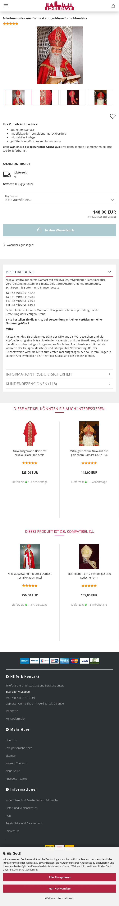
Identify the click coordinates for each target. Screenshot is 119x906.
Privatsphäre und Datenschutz (24, 823)
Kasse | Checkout (16, 763)
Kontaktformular (15, 718)
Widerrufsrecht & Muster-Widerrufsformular (32, 800)
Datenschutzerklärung (25, 869)
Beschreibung (20, 272)
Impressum (12, 831)
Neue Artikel (13, 771)
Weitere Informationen (59, 898)
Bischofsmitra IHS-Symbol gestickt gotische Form (89, 575)
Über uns (11, 740)
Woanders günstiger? (20, 245)
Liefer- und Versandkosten (22, 808)
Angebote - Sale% (16, 778)
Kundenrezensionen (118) (31, 383)
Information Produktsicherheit (39, 374)
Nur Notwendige (60, 888)
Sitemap (11, 755)
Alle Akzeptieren (60, 877)
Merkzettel (12, 711)
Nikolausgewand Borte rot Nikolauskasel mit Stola (29, 453)
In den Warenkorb (55, 230)
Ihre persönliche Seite (19, 748)
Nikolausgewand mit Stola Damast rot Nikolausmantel (30, 575)
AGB (8, 815)
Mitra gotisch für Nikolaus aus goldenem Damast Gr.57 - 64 (89, 453)
